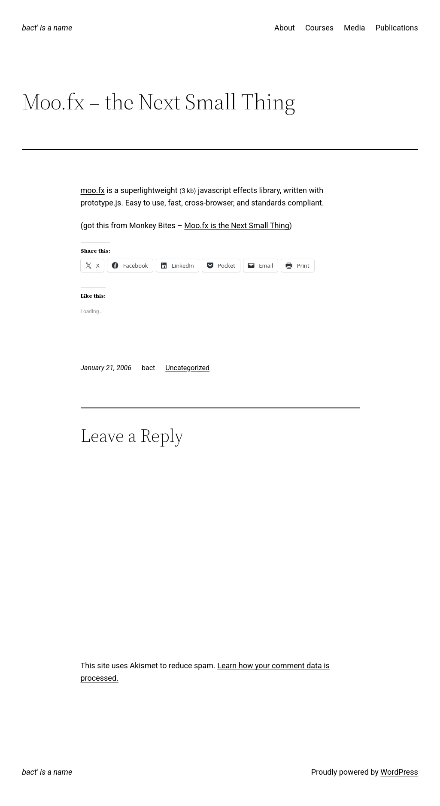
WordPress (399, 771)
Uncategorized (187, 368)
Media (354, 27)
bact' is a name (47, 27)
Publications (397, 27)
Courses (319, 27)
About (284, 27)
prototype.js (101, 202)
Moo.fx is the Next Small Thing (236, 225)
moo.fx (93, 190)
